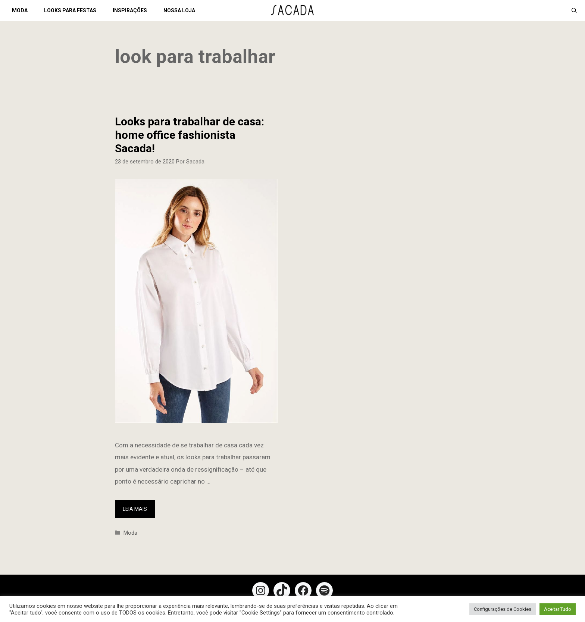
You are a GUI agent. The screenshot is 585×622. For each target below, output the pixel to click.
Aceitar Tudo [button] (557, 609)
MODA (20, 10)
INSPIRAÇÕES (130, 10)
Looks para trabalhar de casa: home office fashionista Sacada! (189, 135)
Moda (130, 533)
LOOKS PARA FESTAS (70, 10)
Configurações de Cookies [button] (502, 609)
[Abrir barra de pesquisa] (574, 10)
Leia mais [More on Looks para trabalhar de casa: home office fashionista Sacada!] (135, 509)
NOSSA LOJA (179, 10)
